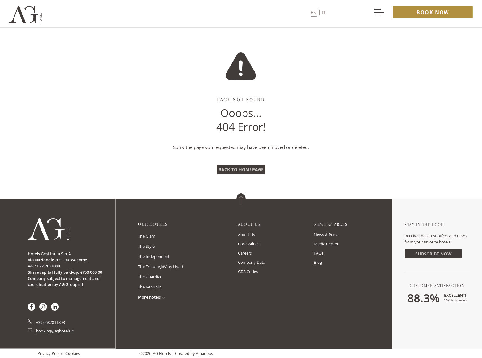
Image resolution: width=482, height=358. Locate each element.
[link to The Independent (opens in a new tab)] (154, 257)
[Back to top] (241, 199)
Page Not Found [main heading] (241, 99)
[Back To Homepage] (241, 169)
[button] (318, 12)
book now (433, 12)
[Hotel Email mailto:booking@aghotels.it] (51, 331)
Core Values (248, 244)
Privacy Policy (50, 353)
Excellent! (455, 295)
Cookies (72, 353)
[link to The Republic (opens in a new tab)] (149, 287)
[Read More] (152, 297)
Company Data (251, 262)
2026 (147, 353)
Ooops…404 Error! (241, 120)
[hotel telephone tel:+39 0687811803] (46, 322)
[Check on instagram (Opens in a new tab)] (43, 309)
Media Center (326, 244)
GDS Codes (248, 271)
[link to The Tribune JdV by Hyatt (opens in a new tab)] (161, 267)
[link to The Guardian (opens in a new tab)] (150, 277)
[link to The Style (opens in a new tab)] (146, 247)
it (324, 12)
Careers (245, 253)
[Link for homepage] (48, 229)
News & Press (326, 234)
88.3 (423, 298)
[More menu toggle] (379, 12)
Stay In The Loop (424, 224)
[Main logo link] (25, 21)
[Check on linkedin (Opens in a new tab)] (55, 309)
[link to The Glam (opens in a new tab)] (146, 236)
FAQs (318, 253)
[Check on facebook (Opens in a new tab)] (31, 309)
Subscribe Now (433, 254)
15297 (455, 300)
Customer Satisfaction (437, 285)
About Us (246, 234)
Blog (318, 262)
